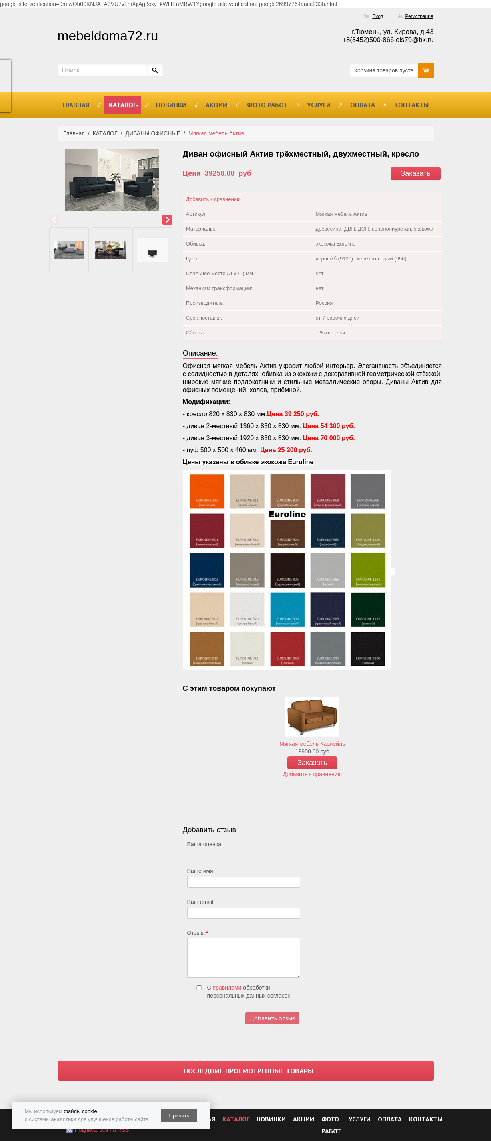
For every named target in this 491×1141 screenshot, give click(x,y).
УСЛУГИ (319, 105)
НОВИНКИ (171, 105)
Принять (179, 1116)
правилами (227, 987)
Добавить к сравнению (213, 199)
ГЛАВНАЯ (76, 105)
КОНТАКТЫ (411, 105)
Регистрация (419, 16)
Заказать (415, 173)
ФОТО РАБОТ (267, 105)
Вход (377, 16)
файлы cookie (80, 1111)
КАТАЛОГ (122, 105)
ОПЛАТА (362, 105)
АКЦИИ (216, 105)
